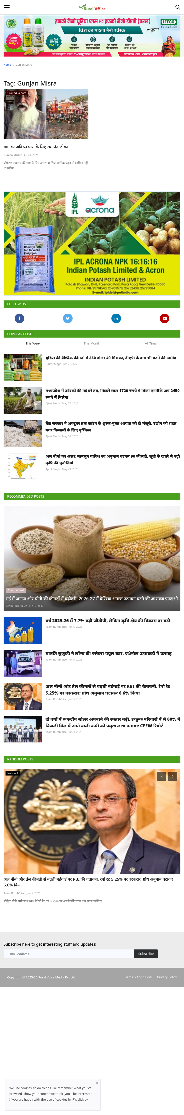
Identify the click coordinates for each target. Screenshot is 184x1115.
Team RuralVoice (16, 606)
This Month (92, 343)
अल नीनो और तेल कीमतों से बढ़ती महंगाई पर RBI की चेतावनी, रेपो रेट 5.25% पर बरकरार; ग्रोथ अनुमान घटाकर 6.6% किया (108, 689)
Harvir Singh (53, 364)
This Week (33, 343)
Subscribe (146, 953)
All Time (150, 343)
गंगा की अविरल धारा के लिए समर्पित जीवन (36, 146)
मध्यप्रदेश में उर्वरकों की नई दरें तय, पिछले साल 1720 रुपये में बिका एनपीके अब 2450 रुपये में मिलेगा (113, 394)
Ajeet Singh (53, 403)
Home (7, 64)
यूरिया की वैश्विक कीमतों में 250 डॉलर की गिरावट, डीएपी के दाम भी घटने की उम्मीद (111, 357)
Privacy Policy (167, 977)
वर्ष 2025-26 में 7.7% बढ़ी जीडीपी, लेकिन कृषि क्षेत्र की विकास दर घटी (108, 620)
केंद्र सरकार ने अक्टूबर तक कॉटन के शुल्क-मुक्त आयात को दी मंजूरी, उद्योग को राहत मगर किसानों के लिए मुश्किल (111, 427)
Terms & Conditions (138, 977)
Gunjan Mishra (13, 155)
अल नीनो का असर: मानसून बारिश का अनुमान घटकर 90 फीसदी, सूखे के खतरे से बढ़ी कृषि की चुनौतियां (113, 460)
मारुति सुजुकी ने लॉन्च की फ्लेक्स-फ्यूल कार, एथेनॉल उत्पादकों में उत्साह (109, 653)
